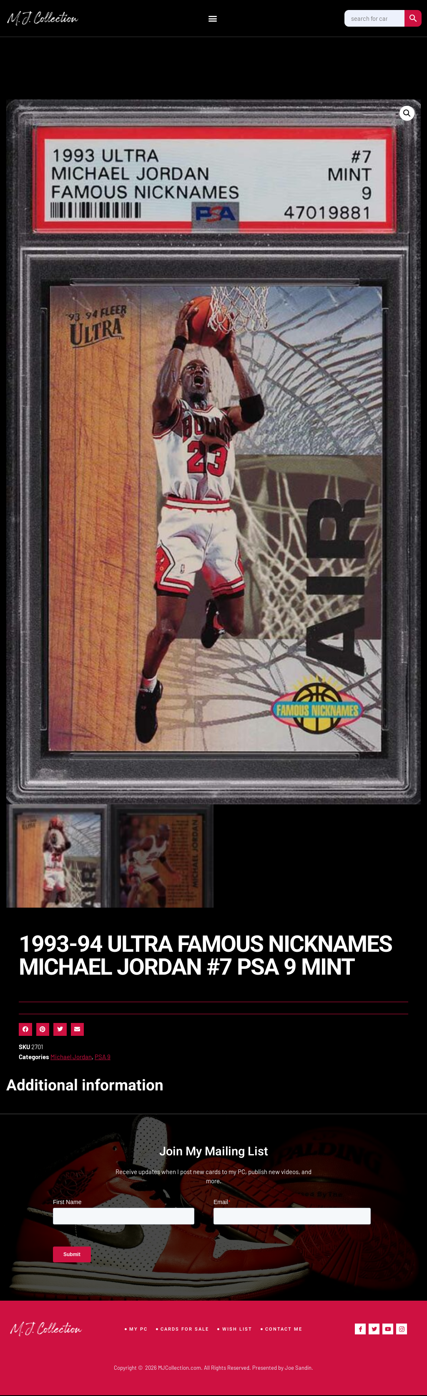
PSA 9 (103, 1057)
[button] (213, 18)
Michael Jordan (71, 1057)
